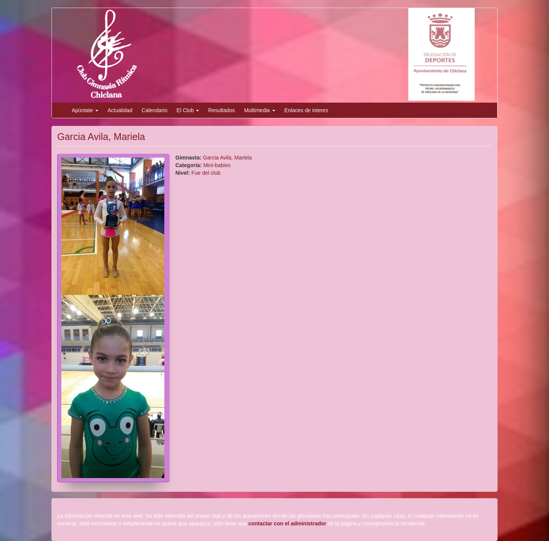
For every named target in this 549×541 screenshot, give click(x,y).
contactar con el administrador (287, 523)
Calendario (154, 110)
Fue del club (205, 173)
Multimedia (259, 110)
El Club (188, 110)
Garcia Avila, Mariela (227, 158)
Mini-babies (217, 165)
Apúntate (85, 110)
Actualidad (120, 110)
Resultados (221, 110)
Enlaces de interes (306, 110)
